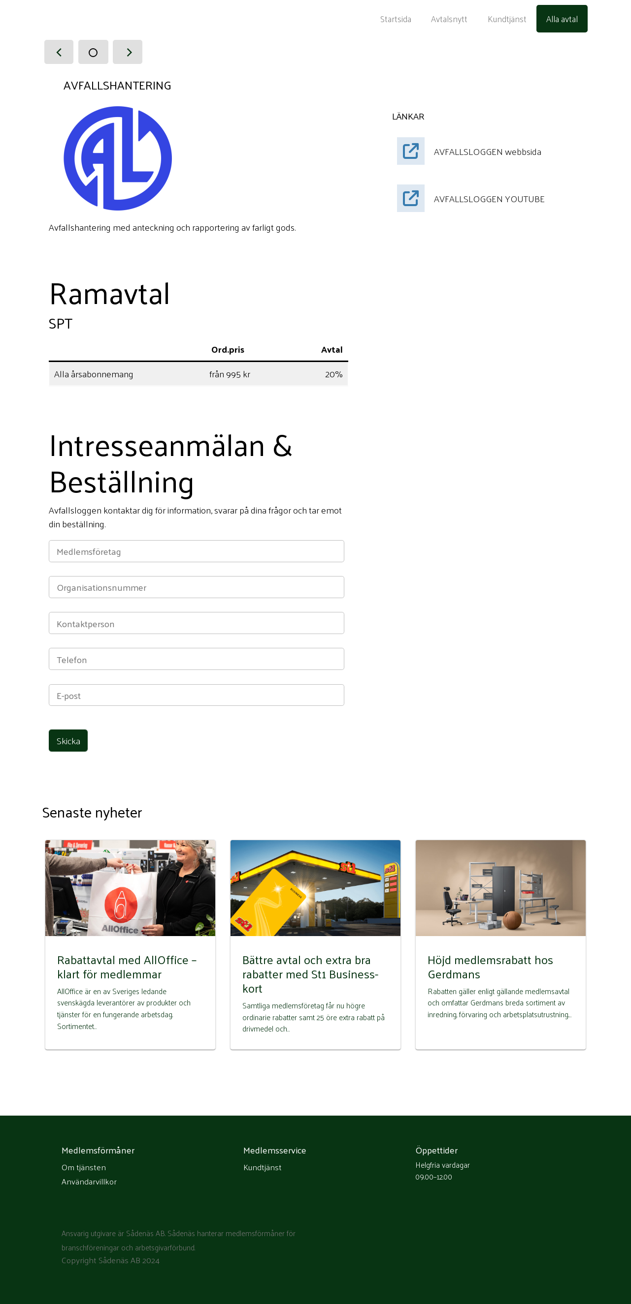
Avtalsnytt (449, 19)
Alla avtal (562, 19)
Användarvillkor (89, 1181)
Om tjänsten (84, 1167)
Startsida (395, 19)
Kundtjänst (507, 19)
